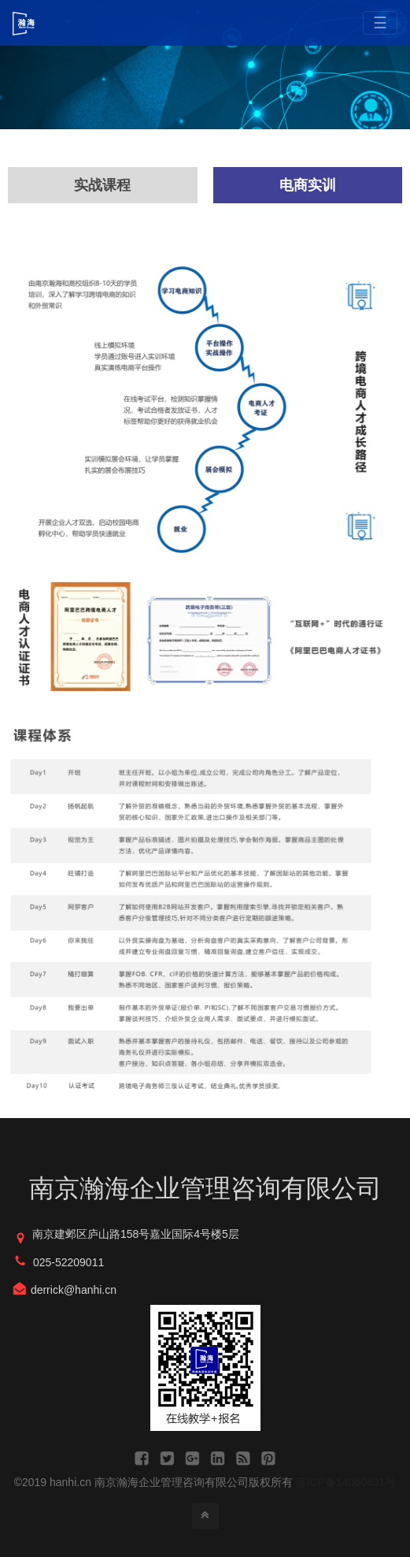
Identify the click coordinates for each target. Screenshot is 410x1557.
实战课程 (102, 185)
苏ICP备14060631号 (346, 1482)
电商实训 (307, 185)
